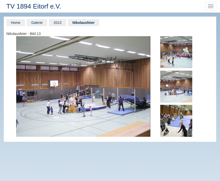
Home (15, 23)
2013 (57, 23)
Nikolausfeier (83, 23)
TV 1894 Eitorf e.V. (33, 6)
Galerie (37, 23)
